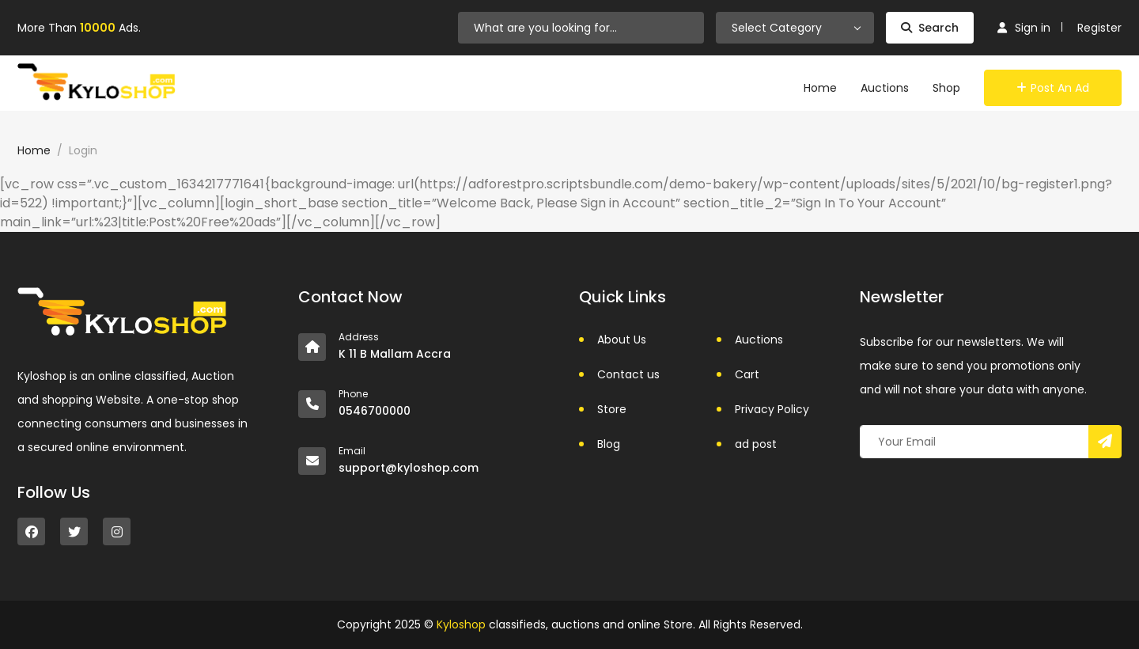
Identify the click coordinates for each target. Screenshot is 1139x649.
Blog (608, 444)
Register (1099, 28)
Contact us (628, 374)
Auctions (885, 88)
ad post (756, 444)
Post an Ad (1052, 88)
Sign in (1023, 28)
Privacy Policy (772, 409)
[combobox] (795, 28)
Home (820, 88)
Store (611, 409)
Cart (747, 374)
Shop (946, 88)
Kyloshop (461, 624)
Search (930, 28)
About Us (621, 339)
